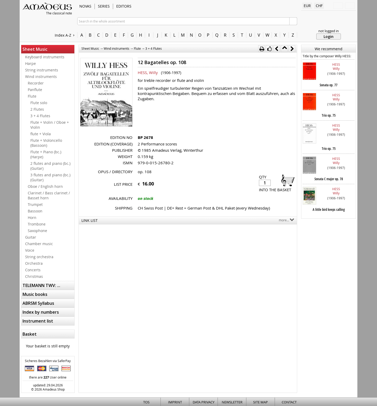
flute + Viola (40, 133)
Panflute (35, 89)
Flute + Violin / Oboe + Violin (49, 125)
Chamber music (39, 243)
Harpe (30, 63)
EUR (307, 5)
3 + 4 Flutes (40, 115)
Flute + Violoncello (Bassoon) (46, 143)
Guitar (30, 237)
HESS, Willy (148, 72)
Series (104, 6)
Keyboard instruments (44, 56)
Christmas (34, 276)
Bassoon (35, 210)
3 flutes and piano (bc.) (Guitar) (50, 177)
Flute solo (38, 102)
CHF (319, 5)
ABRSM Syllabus (38, 303)
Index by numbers (41, 312)
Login (329, 36)
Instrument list (38, 321)
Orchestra (34, 263)
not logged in (328, 31)
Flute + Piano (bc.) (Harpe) (45, 154)
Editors (123, 6)
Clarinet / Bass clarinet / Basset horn (49, 195)
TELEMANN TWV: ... (41, 285)
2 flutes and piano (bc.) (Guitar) (50, 166)
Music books (35, 294)
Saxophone (37, 230)
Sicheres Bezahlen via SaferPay (48, 361)
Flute (32, 96)
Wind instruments (41, 76)
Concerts (33, 269)
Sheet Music (35, 49)
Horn (32, 217)
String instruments (41, 69)
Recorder (36, 83)
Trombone (37, 224)
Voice (29, 250)
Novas (85, 6)
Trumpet (35, 204)
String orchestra (39, 256)
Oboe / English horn (45, 186)
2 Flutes (37, 109)
